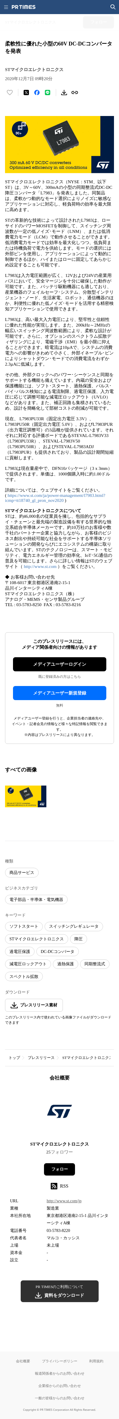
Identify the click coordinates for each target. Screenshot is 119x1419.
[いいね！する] (9, 92)
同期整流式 (94, 964)
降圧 (78, 939)
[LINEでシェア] (47, 92)
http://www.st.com (40, 566)
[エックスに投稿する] (26, 92)
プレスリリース (41, 1057)
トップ (14, 1057)
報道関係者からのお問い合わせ (59, 1373)
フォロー (59, 1169)
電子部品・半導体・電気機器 (36, 899)
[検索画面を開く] (113, 7)
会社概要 (23, 1361)
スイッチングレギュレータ (74, 926)
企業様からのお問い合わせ (59, 1385)
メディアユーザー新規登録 (59, 693)
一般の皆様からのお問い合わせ (59, 1398)
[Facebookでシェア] (37, 92)
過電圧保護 (19, 951)
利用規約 (96, 1361)
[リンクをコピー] (74, 92)
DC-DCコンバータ (57, 951)
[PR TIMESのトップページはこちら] (23, 7)
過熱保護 (65, 964)
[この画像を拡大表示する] (25, 796)
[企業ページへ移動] (59, 1113)
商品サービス (21, 872)
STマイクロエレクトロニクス (36, 939)
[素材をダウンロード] (64, 92)
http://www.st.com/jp (64, 1201)
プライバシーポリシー (59, 1361)
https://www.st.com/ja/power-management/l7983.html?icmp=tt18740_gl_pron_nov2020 (55, 498)
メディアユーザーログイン (59, 664)
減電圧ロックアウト (28, 964)
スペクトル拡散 (23, 976)
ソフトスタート (23, 926)
